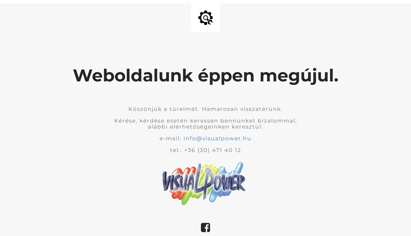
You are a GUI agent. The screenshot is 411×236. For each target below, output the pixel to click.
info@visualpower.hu (217, 138)
